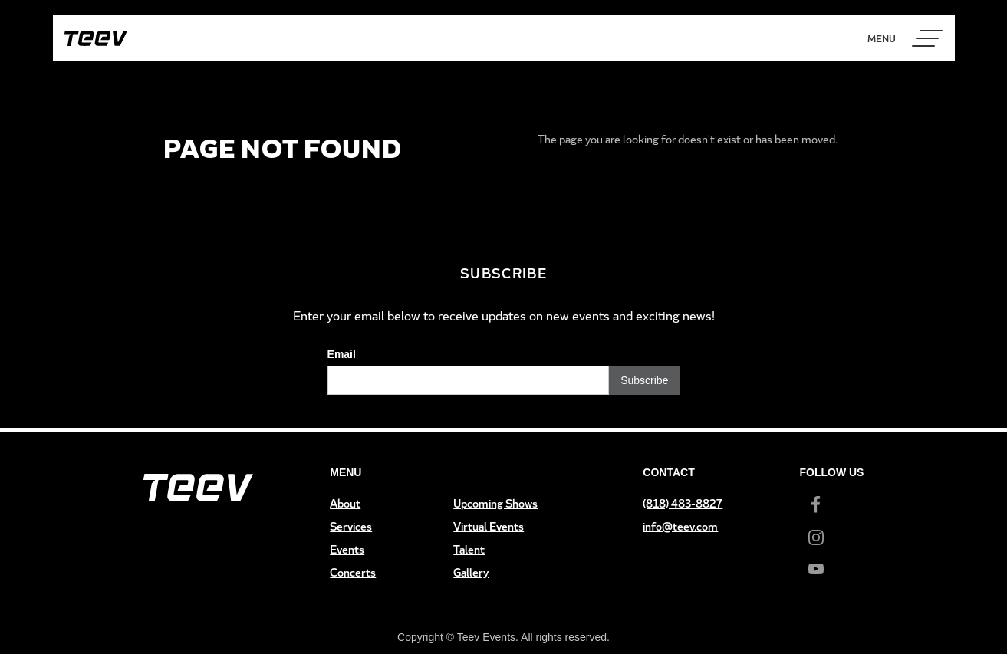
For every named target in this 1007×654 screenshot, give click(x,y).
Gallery (471, 572)
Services (351, 526)
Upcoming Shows (495, 503)
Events (347, 549)
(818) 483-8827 (682, 503)
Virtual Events (488, 526)
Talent (469, 549)
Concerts (353, 572)
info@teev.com (680, 526)
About (345, 503)
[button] (927, 38)
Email (341, 354)
